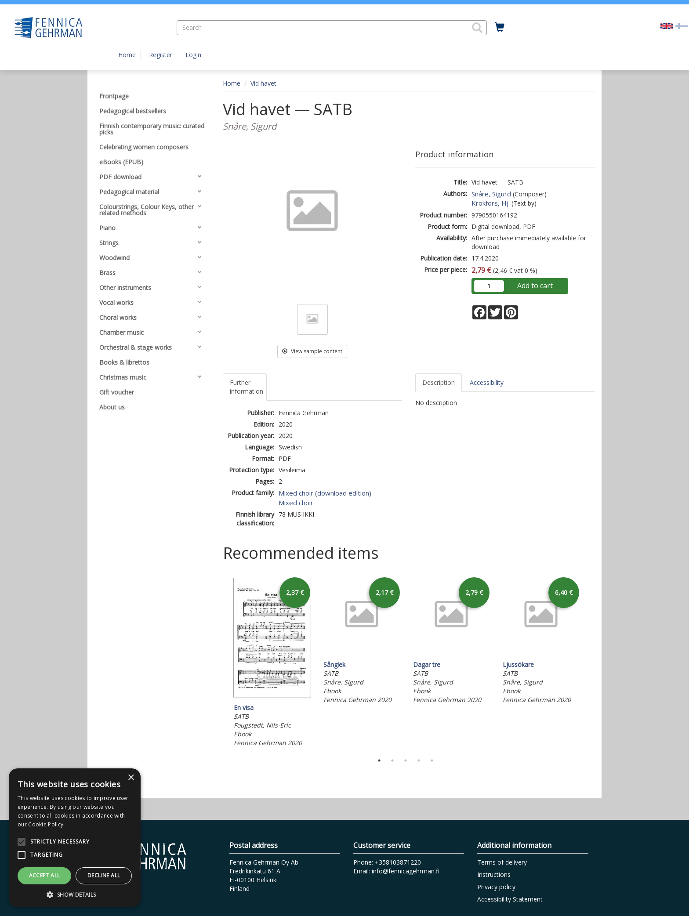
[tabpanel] (272, 662)
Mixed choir (296, 502)
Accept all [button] (44, 875)
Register (160, 55)
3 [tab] (405, 760)
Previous (220, 662)
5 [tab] (432, 760)
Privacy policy (496, 887)
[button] (477, 27)
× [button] (130, 778)
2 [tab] (392, 760)
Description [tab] (438, 382)
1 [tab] (379, 760)
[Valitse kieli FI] (681, 25)
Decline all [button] (103, 875)
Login (193, 55)
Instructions (494, 874)
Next (590, 662)
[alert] (75, 837)
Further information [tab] (246, 386)
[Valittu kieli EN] (666, 25)
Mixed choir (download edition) (325, 493)
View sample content (312, 351)
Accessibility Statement (510, 899)
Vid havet (263, 83)
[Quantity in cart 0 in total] (499, 27)
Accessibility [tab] (487, 382)
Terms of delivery (502, 862)
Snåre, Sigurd (491, 193)
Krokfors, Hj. (490, 203)
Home (127, 55)
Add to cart (535, 285)
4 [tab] (418, 760)
